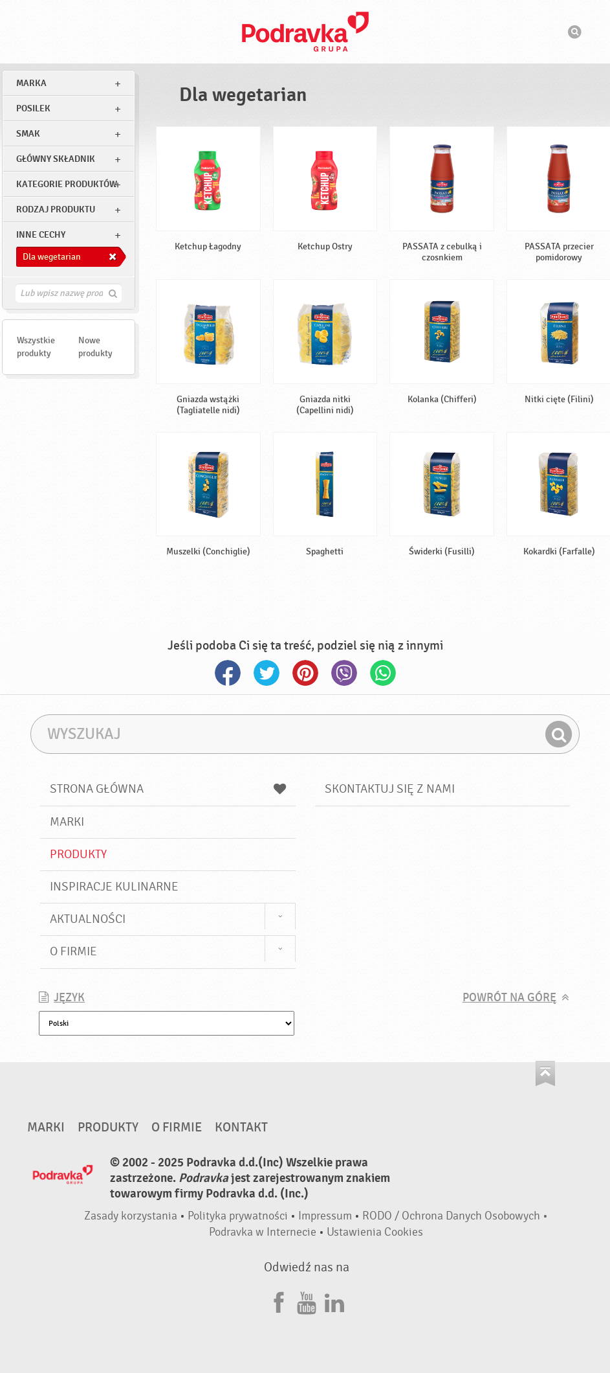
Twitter (266, 673)
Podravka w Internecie (262, 1232)
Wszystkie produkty (36, 347)
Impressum (325, 1216)
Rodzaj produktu (55, 209)
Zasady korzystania (130, 1216)
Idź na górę (545, 1073)
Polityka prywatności (238, 1216)
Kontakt (241, 1127)
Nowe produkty (95, 347)
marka (31, 83)
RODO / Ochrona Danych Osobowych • (455, 1216)
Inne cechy (40, 234)
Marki (67, 822)
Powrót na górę (509, 997)
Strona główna (167, 789)
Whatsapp (383, 673)
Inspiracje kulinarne (114, 886)
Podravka (305, 31)
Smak (28, 133)
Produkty (78, 854)
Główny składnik (55, 159)
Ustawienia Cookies (375, 1232)
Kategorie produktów (66, 184)
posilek (33, 108)
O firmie (73, 951)
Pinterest (305, 673)
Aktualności (87, 919)
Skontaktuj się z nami (390, 789)
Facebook (228, 673)
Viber (344, 673)
